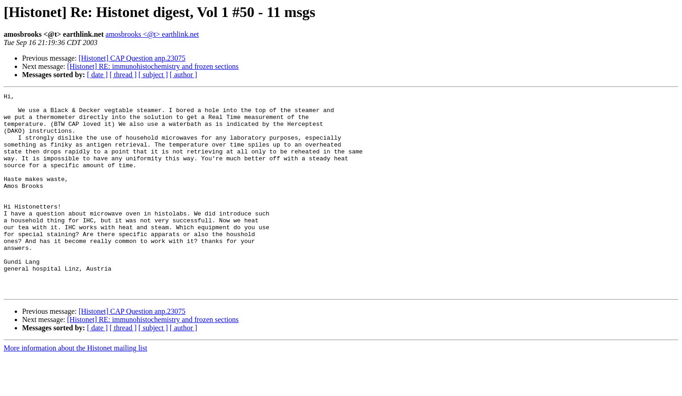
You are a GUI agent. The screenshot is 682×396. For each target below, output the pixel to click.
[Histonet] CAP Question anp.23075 (132, 58)
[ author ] (183, 75)
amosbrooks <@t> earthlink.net (152, 34)
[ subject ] (153, 75)
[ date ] (97, 75)
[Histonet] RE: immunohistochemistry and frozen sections (153, 66)
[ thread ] (123, 75)
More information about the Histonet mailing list (75, 388)
